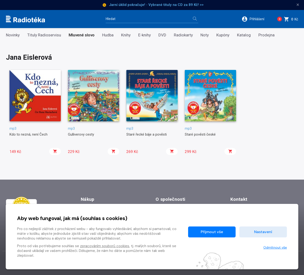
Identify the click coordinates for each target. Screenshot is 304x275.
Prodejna (266, 35)
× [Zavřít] (297, 4)
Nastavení (263, 231)
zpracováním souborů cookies (104, 246)
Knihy (126, 35)
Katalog (244, 35)
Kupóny (222, 35)
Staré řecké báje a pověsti (146, 134)
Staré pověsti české (200, 134)
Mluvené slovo (82, 35)
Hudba (108, 35)
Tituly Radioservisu (44, 35)
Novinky (13, 35)
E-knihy (144, 35)
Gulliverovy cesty (81, 134)
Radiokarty (183, 35)
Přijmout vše (212, 231)
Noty (204, 35)
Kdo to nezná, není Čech (29, 134)
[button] (256, 19)
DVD (162, 35)
